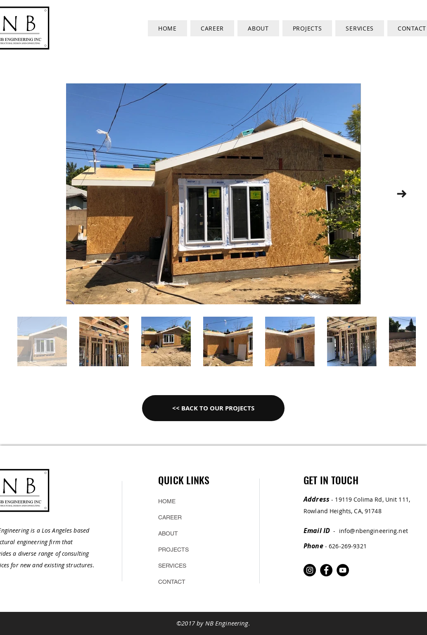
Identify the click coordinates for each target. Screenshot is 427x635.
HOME (167, 501)
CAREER (170, 517)
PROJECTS (173, 549)
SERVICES (172, 565)
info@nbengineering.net (373, 531)
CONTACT (171, 581)
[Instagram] (310, 570)
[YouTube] (343, 570)
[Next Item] (401, 194)
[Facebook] (326, 570)
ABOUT (168, 533)
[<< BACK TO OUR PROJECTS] (213, 408)
